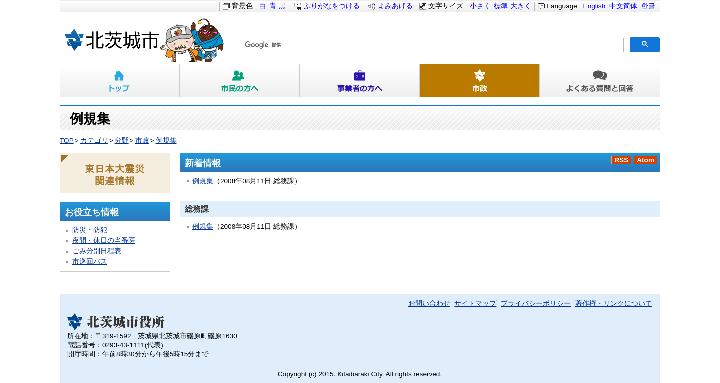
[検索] (431, 45)
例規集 (166, 140)
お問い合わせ (429, 303)
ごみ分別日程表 (97, 251)
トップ (120, 80)
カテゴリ (94, 140)
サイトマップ (475, 303)
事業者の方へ (360, 80)
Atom (645, 160)
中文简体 (624, 6)
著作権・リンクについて (614, 303)
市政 (480, 80)
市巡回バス (90, 261)
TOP (67, 140)
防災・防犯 (90, 230)
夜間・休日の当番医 (104, 240)
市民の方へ (240, 80)
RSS (621, 160)
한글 (649, 6)
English (595, 6)
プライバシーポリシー (536, 303)
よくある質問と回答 (600, 80)
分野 (122, 140)
